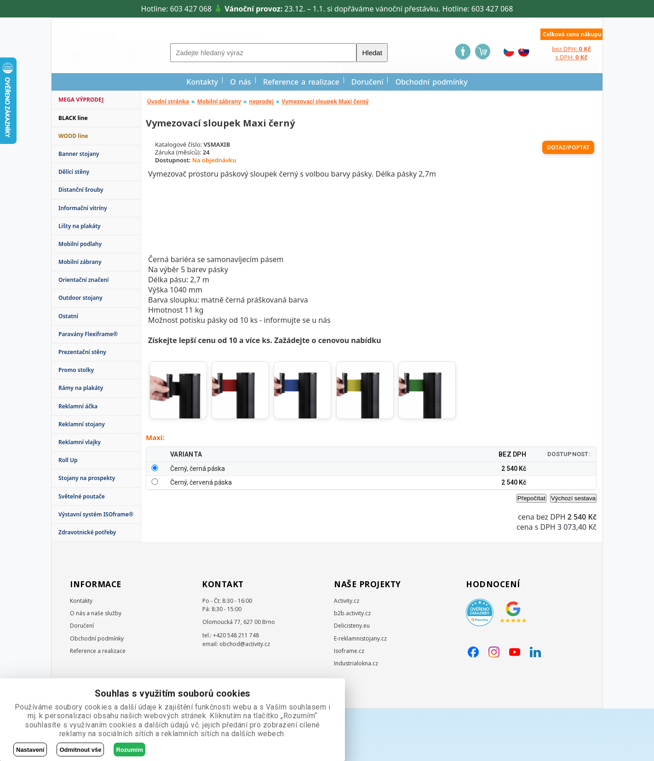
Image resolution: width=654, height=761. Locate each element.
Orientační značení (83, 280)
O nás (240, 82)
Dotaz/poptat (568, 147)
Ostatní (68, 316)
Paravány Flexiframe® (88, 334)
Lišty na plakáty (79, 226)
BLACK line (73, 118)
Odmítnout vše (80, 749)
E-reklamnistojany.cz (360, 691)
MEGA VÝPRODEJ (80, 99)
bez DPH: (571, 49)
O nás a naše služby (95, 665)
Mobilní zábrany (80, 262)
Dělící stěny (73, 172)
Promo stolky (76, 370)
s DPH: (571, 57)
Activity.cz (346, 653)
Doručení (367, 82)
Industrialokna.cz (356, 716)
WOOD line (73, 136)
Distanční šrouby (80, 190)
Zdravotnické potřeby (87, 532)
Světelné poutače (81, 496)
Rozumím (129, 749)
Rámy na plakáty (80, 388)
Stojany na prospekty (86, 478)
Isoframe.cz (349, 703)
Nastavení (30, 749)
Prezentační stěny (82, 352)
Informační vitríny (82, 208)
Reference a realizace (301, 82)
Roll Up (68, 460)
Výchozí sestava (573, 555)
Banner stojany (78, 154)
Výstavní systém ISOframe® (95, 514)
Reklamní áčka (78, 406)
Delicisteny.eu (352, 678)
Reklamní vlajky (79, 442)
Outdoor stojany (80, 298)
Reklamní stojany (81, 424)
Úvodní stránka (168, 101)
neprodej (261, 101)
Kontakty (202, 82)
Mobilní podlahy (80, 244)
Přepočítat (531, 555)
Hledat (372, 53)
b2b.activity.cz (352, 665)
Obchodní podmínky (432, 82)
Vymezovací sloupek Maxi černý (324, 101)
